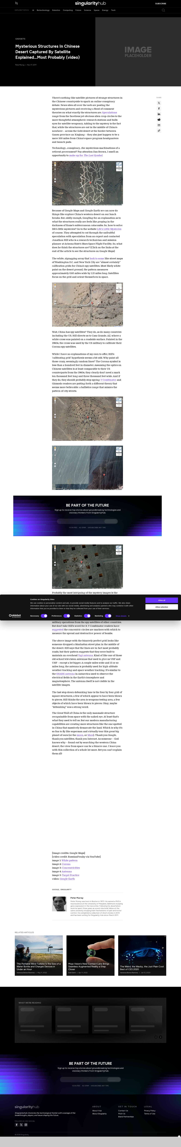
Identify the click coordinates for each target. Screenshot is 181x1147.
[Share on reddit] (159, 119)
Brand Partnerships (126, 1114)
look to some (97, 258)
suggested (57, 629)
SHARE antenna (65, 674)
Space (96, 15)
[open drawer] (17, 6)
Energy (105, 15)
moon (80, 735)
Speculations (109, 112)
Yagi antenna (85, 655)
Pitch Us (121, 1111)
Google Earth (67, 876)
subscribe (160, 6)
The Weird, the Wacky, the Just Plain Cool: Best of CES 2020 (142, 965)
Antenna (67, 868)
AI (33, 15)
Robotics (56, 15)
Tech (113, 15)
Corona (66, 861)
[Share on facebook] (159, 108)
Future (78, 15)
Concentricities (71, 865)
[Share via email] (159, 125)
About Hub (97, 1108)
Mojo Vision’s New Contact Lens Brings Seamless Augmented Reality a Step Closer (88, 964)
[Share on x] (159, 103)
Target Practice (70, 872)
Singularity (65, 887)
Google (55, 887)
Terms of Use (149, 1111)
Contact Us (123, 1108)
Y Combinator (108, 380)
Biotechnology (43, 15)
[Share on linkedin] (159, 114)
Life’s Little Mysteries (109, 229)
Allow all (161, 1127)
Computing (68, 15)
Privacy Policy (149, 1108)
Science (87, 15)
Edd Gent (72, 970)
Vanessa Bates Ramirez (26, 970)
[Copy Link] (159, 130)
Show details (121, 1142)
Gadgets (20, 39)
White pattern (70, 857)
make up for (85, 155)
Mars (90, 735)
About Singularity (99, 1111)
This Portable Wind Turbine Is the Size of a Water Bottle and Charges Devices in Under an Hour (39, 964)
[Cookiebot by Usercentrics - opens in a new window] (15, 1142)
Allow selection (161, 1134)
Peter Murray (20, 65)
